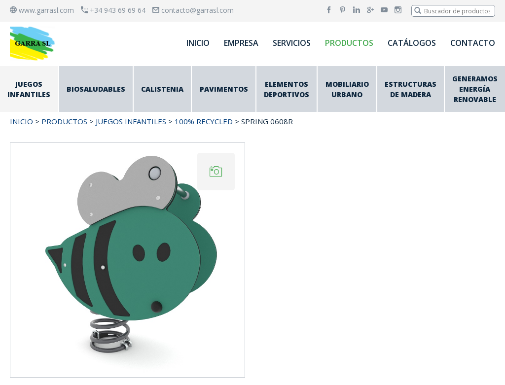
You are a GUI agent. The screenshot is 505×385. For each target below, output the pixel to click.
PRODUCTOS (349, 42)
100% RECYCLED (204, 121)
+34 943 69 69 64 (113, 10)
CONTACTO (472, 42)
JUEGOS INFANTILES (131, 121)
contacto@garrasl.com (193, 10)
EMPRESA (241, 42)
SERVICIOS (292, 42)
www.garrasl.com (42, 10)
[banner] (34, 43)
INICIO (198, 42)
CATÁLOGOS (412, 42)
